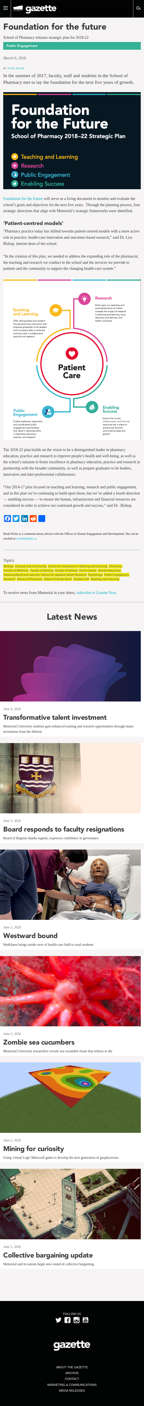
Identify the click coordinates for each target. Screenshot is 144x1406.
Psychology (95, 574)
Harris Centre (87, 570)
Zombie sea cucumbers (38, 1042)
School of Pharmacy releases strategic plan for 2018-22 (45, 38)
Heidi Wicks (16, 68)
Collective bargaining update (48, 1255)
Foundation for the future (54, 26)
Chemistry (115, 566)
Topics (8, 561)
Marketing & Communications (72, 1385)
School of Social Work (58, 579)
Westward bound (30, 936)
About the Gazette (72, 1367)
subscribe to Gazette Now (96, 593)
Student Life (81, 579)
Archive (72, 1373)
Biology (8, 566)
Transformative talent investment (54, 717)
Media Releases (72, 1390)
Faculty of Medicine (16, 570)
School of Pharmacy (29, 579)
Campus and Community (30, 566)
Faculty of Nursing (41, 570)
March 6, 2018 (14, 58)
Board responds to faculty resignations (63, 829)
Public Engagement (116, 574)
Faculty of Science (66, 570)
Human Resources (109, 570)
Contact (72, 1379)
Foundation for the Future (23, 198)
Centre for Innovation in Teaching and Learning (77, 566)
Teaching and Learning (105, 579)
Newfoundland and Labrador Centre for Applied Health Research (45, 574)
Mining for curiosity (33, 1149)
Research (9, 579)
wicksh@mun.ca (26, 538)
